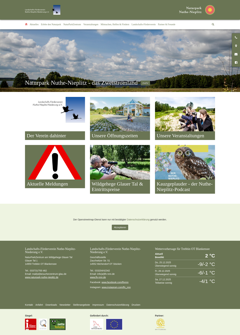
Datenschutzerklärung (138, 219)
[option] (120, 60)
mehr (145, 83)
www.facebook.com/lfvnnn (115, 282)
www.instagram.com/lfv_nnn (116, 287)
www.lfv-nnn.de (98, 277)
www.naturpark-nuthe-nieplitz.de (41, 277)
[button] (51, 24)
